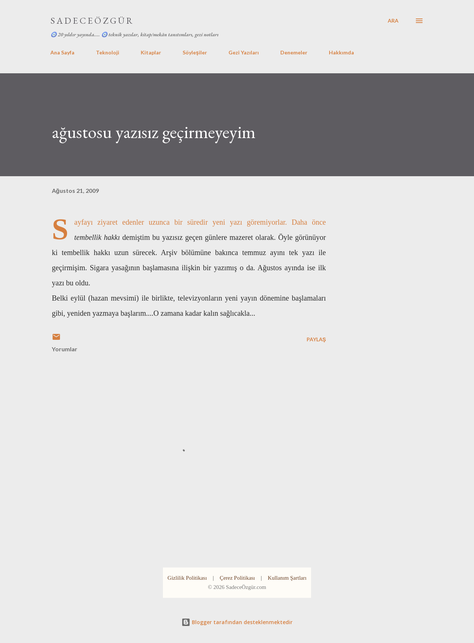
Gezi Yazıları (243, 52)
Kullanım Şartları (287, 578)
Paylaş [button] (316, 339)
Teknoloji (107, 52)
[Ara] (393, 20)
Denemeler (293, 52)
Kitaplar (151, 52)
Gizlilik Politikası (187, 578)
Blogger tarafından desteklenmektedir (237, 622)
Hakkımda (341, 52)
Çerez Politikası (237, 578)
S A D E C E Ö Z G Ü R (91, 20)
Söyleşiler (195, 52)
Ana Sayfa (62, 52)
